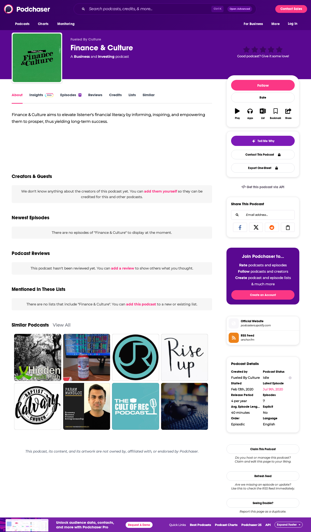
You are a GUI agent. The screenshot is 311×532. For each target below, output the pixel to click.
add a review (122, 268)
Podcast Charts (226, 525)
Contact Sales (291, 9)
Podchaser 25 (251, 525)
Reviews (95, 95)
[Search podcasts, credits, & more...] (149, 9)
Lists (132, 95)
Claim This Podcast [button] (263, 449)
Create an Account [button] (263, 295)
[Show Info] (290, 378)
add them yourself (160, 191)
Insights (41, 95)
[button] (23, 24)
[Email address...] (263, 215)
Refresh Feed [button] (263, 476)
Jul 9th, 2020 (273, 389)
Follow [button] (263, 85)
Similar (149, 95)
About (17, 95)
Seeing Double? (263, 503)
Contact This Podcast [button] (263, 154)
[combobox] (165, 9)
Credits (115, 95)
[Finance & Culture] (37, 58)
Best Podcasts (200, 525)
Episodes (70, 95)
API (268, 525)
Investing (106, 56)
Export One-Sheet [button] (263, 168)
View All (61, 325)
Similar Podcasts (30, 325)
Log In (292, 24)
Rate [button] (262, 98)
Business (82, 56)
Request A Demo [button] (139, 525)
